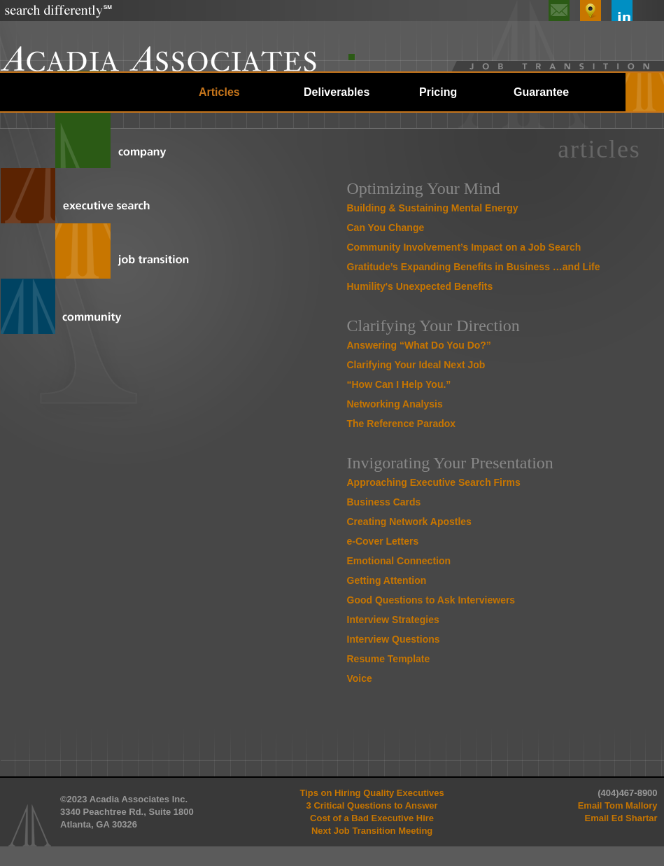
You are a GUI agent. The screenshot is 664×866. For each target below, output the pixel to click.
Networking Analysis (395, 404)
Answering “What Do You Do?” (419, 345)
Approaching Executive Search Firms (434, 482)
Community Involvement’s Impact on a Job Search (464, 247)
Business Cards (384, 502)
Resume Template (388, 658)
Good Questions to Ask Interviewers (431, 600)
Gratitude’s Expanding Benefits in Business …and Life (473, 266)
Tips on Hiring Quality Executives (371, 793)
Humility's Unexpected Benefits (420, 286)
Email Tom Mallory (618, 805)
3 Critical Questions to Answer (372, 805)
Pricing (438, 92)
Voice (359, 678)
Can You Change (386, 227)
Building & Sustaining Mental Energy (432, 208)
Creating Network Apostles (409, 521)
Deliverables (336, 92)
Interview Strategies (393, 619)
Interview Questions (393, 639)
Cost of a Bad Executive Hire (372, 818)
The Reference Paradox (401, 423)
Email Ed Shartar (621, 818)
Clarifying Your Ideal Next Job (416, 364)
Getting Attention (387, 580)
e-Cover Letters (383, 541)
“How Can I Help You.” (399, 384)
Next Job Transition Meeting (371, 830)
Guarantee (541, 92)
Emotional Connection (399, 560)
